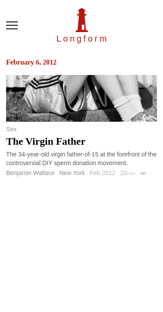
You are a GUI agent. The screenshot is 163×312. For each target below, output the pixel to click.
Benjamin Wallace (30, 172)
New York (72, 172)
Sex (11, 129)
